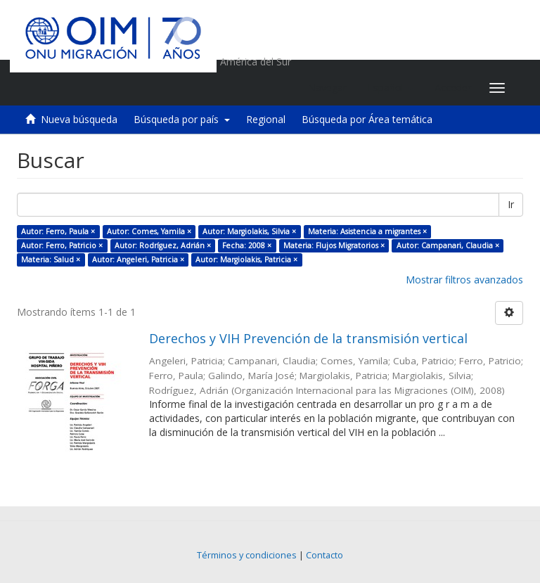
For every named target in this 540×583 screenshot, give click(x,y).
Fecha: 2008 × (246, 245)
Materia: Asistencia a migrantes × (367, 231)
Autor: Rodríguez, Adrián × (163, 245)
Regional (265, 119)
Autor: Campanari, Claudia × (448, 245)
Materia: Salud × (50, 259)
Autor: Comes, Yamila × (149, 231)
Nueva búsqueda (79, 119)
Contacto (324, 555)
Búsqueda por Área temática (367, 119)
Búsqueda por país (182, 119)
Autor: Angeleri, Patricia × (138, 259)
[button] (390, 87)
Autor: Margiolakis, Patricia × (246, 259)
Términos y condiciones (247, 555)
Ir (511, 204)
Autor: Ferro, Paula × (58, 231)
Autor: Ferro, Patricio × (62, 245)
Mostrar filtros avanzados (464, 279)
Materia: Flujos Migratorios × (334, 245)
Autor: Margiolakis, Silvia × (249, 231)
